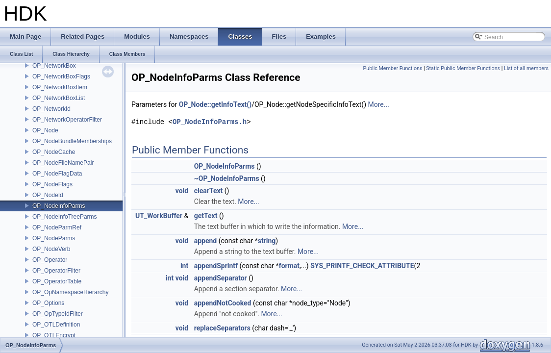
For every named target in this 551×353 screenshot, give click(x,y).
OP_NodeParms (53, 238)
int (184, 266)
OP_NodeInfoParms (58, 205)
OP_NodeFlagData (57, 173)
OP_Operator (49, 259)
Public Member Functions (393, 68)
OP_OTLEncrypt (53, 335)
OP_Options (48, 303)
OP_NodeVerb (51, 249)
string (267, 241)
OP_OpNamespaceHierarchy (70, 292)
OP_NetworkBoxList (58, 98)
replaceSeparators (222, 328)
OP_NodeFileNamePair (63, 162)
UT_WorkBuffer (158, 216)
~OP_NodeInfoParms (226, 178)
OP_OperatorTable (56, 281)
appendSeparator (220, 278)
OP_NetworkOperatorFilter (67, 119)
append (205, 241)
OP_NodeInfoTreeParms (64, 216)
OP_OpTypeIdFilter (57, 313)
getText (206, 216)
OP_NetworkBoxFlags (61, 76)
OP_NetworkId (51, 108)
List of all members (526, 68)
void (181, 191)
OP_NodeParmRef (56, 227)
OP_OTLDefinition (56, 324)
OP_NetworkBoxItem (59, 87)
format (289, 266)
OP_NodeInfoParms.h (210, 121)
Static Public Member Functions (463, 68)
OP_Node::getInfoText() (215, 104)
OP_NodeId (47, 195)
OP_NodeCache (53, 152)
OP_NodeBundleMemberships (72, 141)
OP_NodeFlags (52, 184)
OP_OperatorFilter (56, 270)
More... (378, 104)
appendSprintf (216, 266)
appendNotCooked (222, 303)
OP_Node (45, 130)
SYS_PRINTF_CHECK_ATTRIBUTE (362, 266)
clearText (208, 191)
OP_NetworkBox (54, 65)
